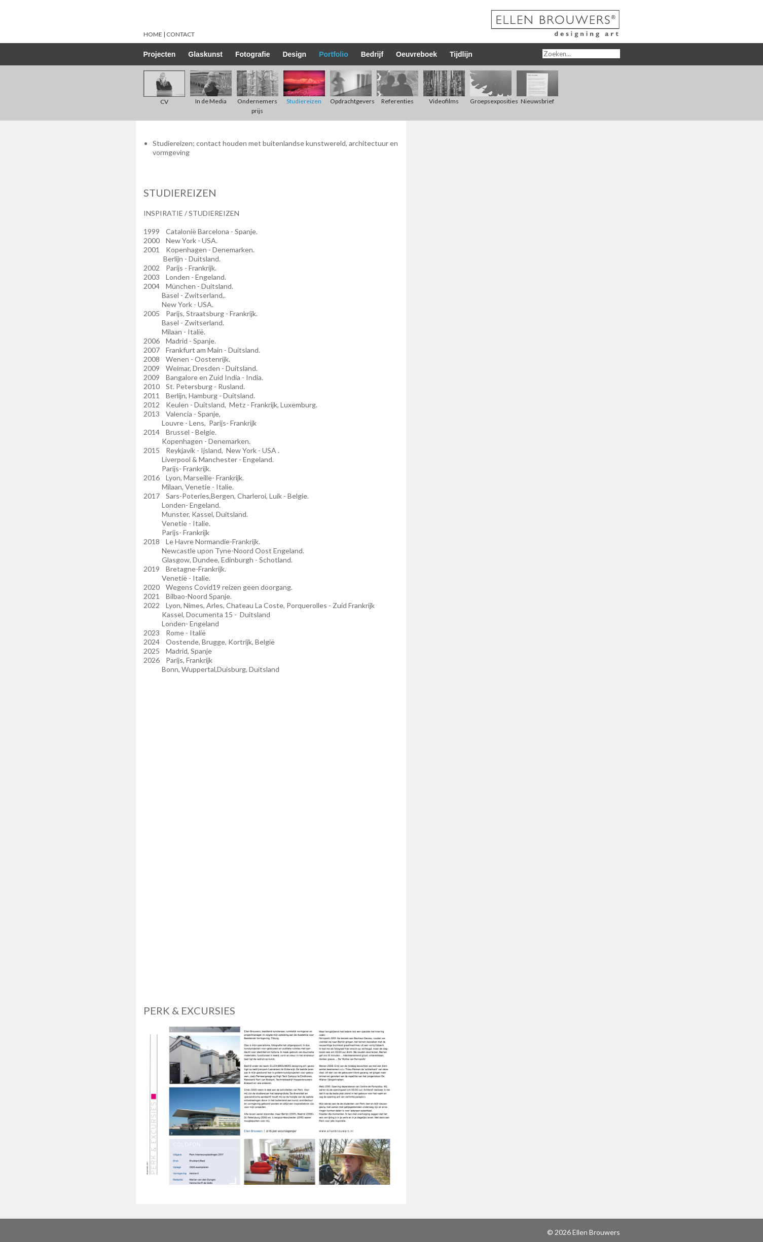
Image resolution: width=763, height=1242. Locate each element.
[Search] (581, 53)
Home (152, 34)
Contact (180, 34)
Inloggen (531, 1232)
